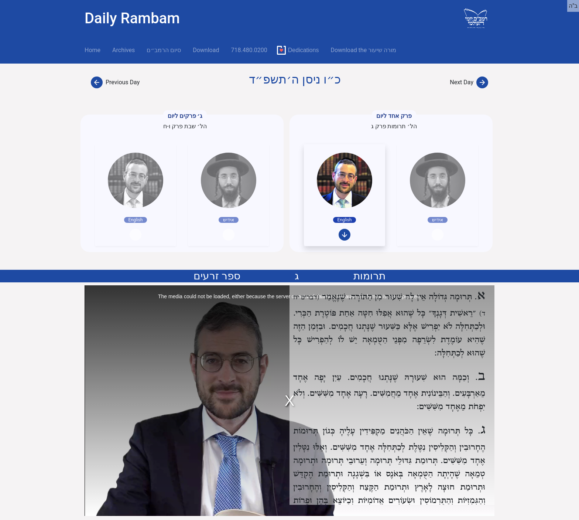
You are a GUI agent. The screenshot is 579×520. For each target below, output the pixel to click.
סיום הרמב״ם (164, 50)
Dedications (303, 50)
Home (95, 49)
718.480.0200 (249, 50)
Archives (123, 50)
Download (206, 50)
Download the (363, 50)
